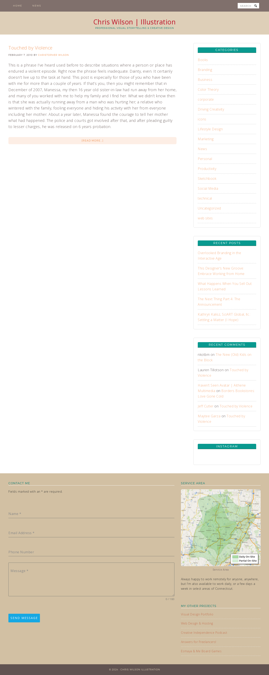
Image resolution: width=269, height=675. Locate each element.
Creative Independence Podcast (204, 633)
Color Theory (208, 89)
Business (205, 79)
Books (203, 59)
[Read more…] (92, 140)
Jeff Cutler (206, 406)
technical (205, 198)
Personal (205, 158)
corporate (206, 99)
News (202, 149)
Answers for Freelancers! (198, 642)
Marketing (206, 139)
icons (202, 119)
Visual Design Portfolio (197, 614)
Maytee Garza (209, 416)
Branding (205, 69)
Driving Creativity (211, 109)
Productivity (207, 168)
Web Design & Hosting (197, 623)
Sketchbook (207, 178)
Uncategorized (209, 208)
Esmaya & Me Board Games (201, 651)
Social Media (208, 188)
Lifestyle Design (210, 129)
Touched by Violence (30, 47)
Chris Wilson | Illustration (134, 21)
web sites (205, 218)
